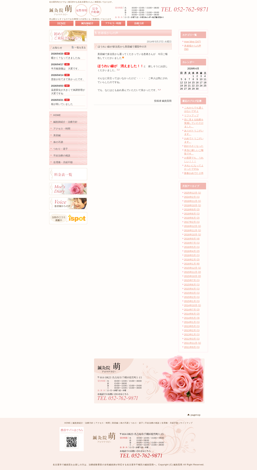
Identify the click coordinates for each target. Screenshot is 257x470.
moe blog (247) (192, 41)
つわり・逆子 (137, 423)
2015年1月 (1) (192, 301)
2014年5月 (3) (192, 318)
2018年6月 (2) (192, 217)
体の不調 (124, 423)
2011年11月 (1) (192, 343)
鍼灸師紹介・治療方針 (83, 423)
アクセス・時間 (102, 423)
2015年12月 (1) (192, 268)
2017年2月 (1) (192, 222)
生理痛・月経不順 (170, 423)
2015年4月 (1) (192, 288)
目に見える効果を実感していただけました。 (193, 123)
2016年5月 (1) (192, 247)
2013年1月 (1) (192, 334)
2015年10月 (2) (192, 276)
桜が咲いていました (62, 104)
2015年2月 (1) (192, 297)
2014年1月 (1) (192, 322)
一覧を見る (80, 47)
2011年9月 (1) (192, 347)
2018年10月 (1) (192, 205)
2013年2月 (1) (192, 330)
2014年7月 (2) (192, 309)
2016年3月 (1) (192, 255)
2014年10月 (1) (192, 305)
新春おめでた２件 (193, 173)
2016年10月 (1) (192, 234)
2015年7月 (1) (192, 280)
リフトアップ (191, 115)
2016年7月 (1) (192, 242)
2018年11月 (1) (192, 201)
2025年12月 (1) (192, 192)
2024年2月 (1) (192, 197)
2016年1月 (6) (192, 263)
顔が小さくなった (193, 146)
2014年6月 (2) (192, 313)
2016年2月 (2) (192, 259)
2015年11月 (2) (192, 272)
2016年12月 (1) (192, 226)
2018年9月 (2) (192, 209)
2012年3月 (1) (192, 338)
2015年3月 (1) (192, 293)
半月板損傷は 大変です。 (65, 68)
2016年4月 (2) (192, 251)
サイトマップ (186, 423)
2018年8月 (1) (192, 213)
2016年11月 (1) (192, 230)
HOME (67, 423)
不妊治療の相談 (152, 423)
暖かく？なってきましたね (65, 57)
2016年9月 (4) (192, 238)
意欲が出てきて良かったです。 (68, 79)
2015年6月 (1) (192, 284)
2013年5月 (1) (192, 326)
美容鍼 (115, 423)
